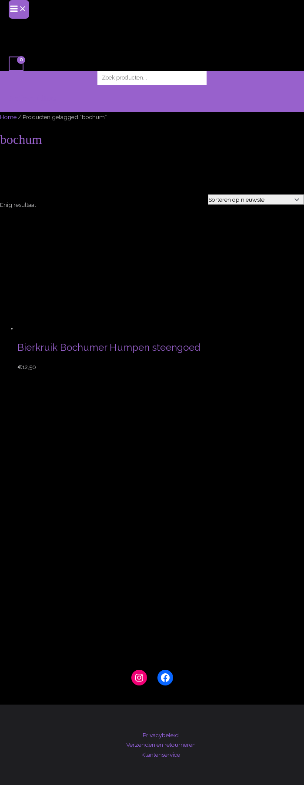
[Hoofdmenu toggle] (19, 9)
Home (8, 116)
